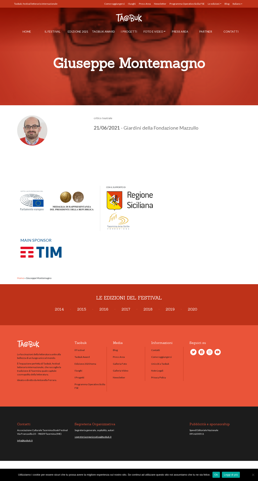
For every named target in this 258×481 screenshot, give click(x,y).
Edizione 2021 (78, 31)
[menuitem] (237, 4)
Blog (227, 3)
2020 (192, 309)
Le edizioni (214, 3)
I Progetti (129, 31)
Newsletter (160, 3)
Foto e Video (153, 31)
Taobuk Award (103, 31)
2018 (148, 309)
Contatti (231, 31)
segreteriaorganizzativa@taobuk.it (93, 436)
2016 (103, 309)
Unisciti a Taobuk (160, 363)
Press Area (145, 3)
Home (27, 31)
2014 (59, 309)
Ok (216, 474)
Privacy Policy (158, 377)
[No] (253, 475)
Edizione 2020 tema (85, 363)
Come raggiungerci (114, 3)
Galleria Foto (120, 363)
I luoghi (132, 3)
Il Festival (52, 31)
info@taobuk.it (25, 440)
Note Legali (157, 370)
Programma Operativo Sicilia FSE (187, 3)
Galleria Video (120, 370)
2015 (81, 309)
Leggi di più (231, 474)
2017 (126, 309)
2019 (170, 309)
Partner (205, 31)
